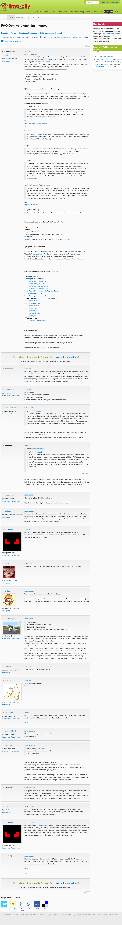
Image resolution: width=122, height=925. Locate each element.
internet (46, 37)
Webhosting (8, 915)
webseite (16, 41)
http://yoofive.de (33, 306)
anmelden (10, 37)
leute (57, 37)
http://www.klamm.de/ (33, 293)
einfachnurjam (10, 712)
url (2, 40)
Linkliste (80, 259)
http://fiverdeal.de (34, 303)
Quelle (44, 117)
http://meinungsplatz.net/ (37, 283)
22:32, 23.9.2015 (29, 680)
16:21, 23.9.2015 (29, 666)
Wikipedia (51, 117)
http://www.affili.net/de (32, 205)
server (70, 37)
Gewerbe (74, 251)
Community (108, 12)
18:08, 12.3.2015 (29, 511)
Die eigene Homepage (28, 33)
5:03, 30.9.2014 (29, 408)
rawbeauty (8, 511)
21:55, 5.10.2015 (29, 712)
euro (23, 37)
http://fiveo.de (33, 311)
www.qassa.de (42, 825)
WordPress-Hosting (77, 12)
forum (27, 37)
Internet (77, 94)
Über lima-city (66, 915)
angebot (4, 37)
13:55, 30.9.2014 (29, 445)
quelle (65, 37)
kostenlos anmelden (67, 357)
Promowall (30, 17)
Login (102, 2)
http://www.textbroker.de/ (37, 320)
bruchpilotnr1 (9, 529)
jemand (52, 37)
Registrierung (112, 2)
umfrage (84, 37)
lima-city (4, 33)
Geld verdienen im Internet (51, 33)
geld (31, 37)
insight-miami (9, 745)
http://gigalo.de (33, 316)
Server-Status (113, 915)
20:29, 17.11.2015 (29, 788)
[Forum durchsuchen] (92, 2)
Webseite (34, 136)
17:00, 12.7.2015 (29, 591)
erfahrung (18, 37)
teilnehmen (77, 37)
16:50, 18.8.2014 (29, 368)
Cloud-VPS (98, 12)
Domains (89, 12)
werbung (22, 41)
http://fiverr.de (33, 301)
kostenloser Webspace (43, 12)
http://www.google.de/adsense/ (35, 123)
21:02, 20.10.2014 (29, 495)
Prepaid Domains (100, 66)
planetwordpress (11, 408)
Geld (46, 59)
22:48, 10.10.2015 (29, 731)
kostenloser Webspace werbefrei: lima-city (24, 7)
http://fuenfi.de (33, 308)
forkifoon (8, 591)
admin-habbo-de (11, 731)
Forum (10, 17)
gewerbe (37, 37)
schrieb (38, 411)
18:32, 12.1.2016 (29, 856)
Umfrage (28, 279)
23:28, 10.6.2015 (29, 563)
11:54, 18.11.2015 (29, 806)
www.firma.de (29, 535)
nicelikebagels (10, 619)
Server (26, 381)
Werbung (40, 59)
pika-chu (8, 680)
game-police (9, 389)
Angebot (28, 239)
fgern (6, 806)
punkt (61, 37)
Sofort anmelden (108, 34)
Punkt (56, 484)
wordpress (35, 449)
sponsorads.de (29, 126)
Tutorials (40, 17)
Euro (48, 298)
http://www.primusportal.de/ (36, 296)
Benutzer (19, 17)
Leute (52, 379)
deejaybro (8, 666)
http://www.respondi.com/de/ (38, 288)
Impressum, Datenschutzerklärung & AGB (92, 915)
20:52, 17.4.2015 (29, 529)
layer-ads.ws (31, 178)
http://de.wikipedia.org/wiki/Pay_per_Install (42, 291)
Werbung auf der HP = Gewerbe (42, 254)
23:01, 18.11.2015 (29, 822)
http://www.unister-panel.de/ (38, 286)
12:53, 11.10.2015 (29, 745)
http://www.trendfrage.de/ (37, 281)
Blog (73, 915)
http (42, 37)
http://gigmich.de (34, 313)
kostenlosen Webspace (10, 395)
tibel (6, 55)
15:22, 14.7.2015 (29, 619)
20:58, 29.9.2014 (29, 389)
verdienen (8, 41)
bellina (7, 563)
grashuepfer (9, 495)
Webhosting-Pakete (60, 12)
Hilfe (116, 12)
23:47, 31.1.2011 (29, 51)
